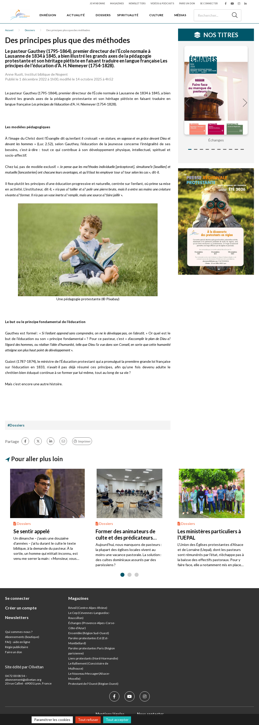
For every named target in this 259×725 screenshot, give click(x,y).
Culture (156, 15)
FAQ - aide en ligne (17, 642)
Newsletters (137, 3)
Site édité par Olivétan (24, 666)
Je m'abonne (97, 3)
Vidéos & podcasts (162, 3)
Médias (180, 15)
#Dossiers (16, 425)
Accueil (9, 30)
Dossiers (103, 15)
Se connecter (209, 3)
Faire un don (187, 3)
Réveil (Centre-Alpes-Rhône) (87, 608)
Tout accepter (117, 719)
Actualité (76, 15)
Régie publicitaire (16, 647)
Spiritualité (127, 15)
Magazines (117, 3)
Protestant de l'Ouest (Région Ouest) (93, 684)
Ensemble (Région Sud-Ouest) (88, 633)
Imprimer (84, 441)
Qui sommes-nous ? (18, 632)
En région (47, 15)
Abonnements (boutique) (22, 637)
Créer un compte (21, 607)
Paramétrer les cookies (52, 719)
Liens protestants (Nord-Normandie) (93, 658)
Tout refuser (88, 719)
